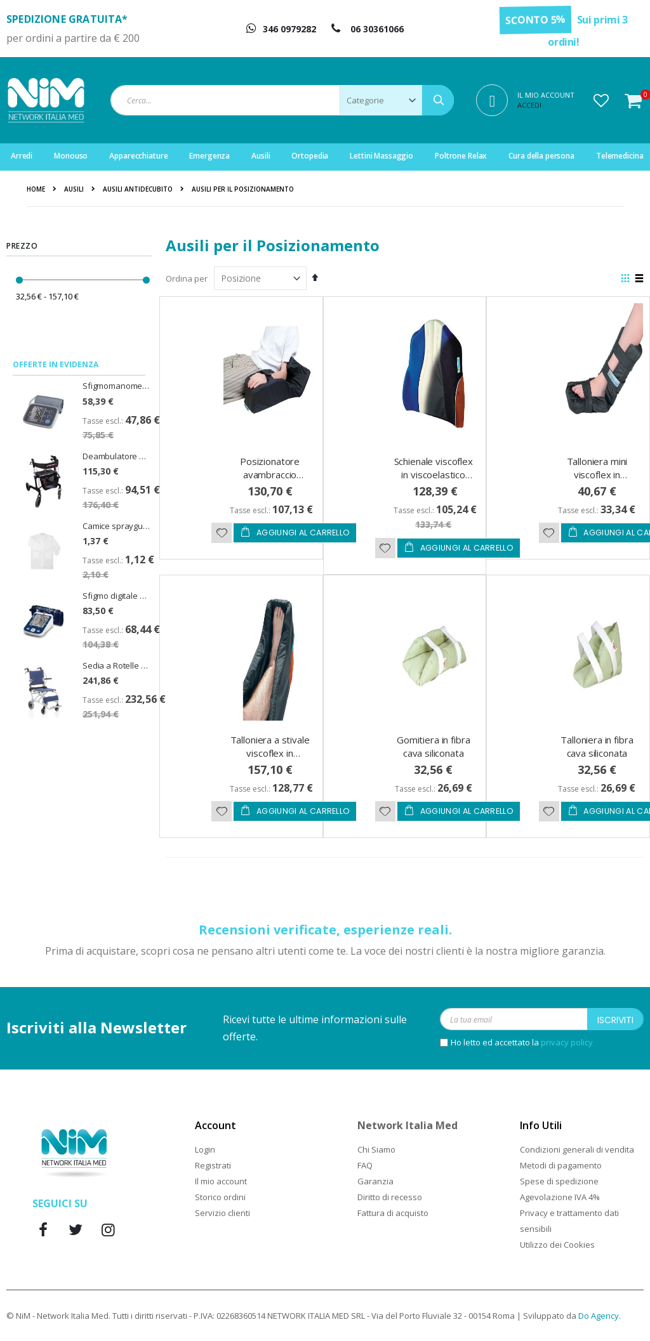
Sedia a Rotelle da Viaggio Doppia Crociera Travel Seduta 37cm (116, 665)
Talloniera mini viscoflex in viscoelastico (597, 474)
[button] (601, 100)
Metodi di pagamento (561, 1165)
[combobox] (282, 100)
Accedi (529, 105)
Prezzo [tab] (22, 245)
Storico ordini (220, 1197)
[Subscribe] (615, 1019)
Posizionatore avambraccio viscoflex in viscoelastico (270, 481)
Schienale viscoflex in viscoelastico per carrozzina (433, 474)
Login (205, 1149)
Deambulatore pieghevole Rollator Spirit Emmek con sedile (116, 456)
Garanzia (375, 1181)
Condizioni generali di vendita (577, 1149)
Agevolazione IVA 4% (560, 1197)
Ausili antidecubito (138, 189)
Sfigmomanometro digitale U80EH (116, 385)
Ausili (74, 189)
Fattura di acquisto (392, 1213)
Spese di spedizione (559, 1181)
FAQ (365, 1165)
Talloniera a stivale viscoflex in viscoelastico (270, 753)
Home (36, 189)
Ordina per (187, 278)
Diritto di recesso (389, 1197)
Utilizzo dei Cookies (557, 1244)
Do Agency (598, 1315)
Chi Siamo (376, 1149)
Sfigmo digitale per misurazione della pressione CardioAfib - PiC (116, 595)
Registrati (213, 1165)
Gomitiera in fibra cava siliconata (433, 746)
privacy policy (567, 1042)
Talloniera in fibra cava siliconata (596, 746)
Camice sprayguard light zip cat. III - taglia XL (116, 526)
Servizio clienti (222, 1213)
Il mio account (221, 1181)
